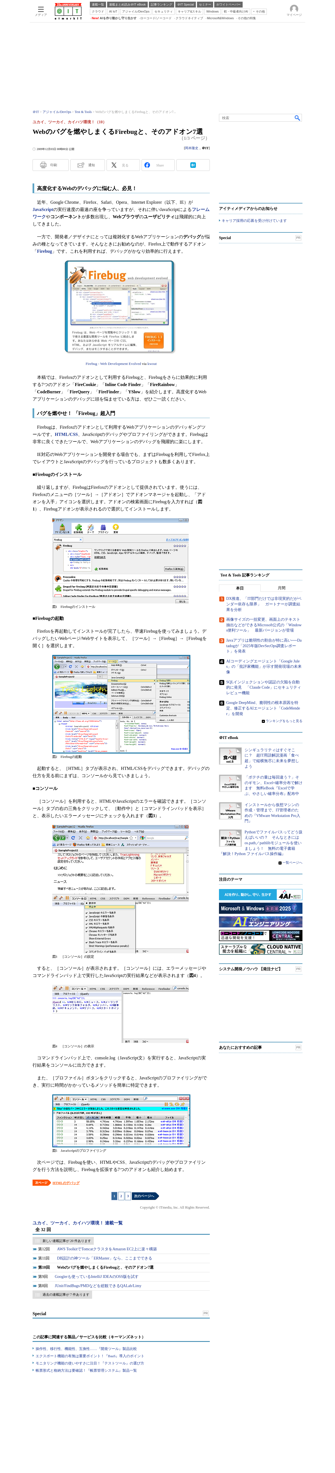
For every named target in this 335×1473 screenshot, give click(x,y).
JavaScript (43, 209)
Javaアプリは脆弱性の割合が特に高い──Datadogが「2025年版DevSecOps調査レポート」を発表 (264, 645)
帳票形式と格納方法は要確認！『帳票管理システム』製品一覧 (86, 1370)
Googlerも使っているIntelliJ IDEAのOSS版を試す (97, 1277)
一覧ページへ (292, 863)
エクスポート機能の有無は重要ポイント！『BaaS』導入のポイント (90, 1356)
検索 (298, 118)
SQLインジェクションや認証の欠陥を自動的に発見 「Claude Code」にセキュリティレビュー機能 (263, 687)
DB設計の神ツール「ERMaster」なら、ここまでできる (104, 1258)
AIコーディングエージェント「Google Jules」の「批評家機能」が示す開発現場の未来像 (264, 666)
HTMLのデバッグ (66, 1183)
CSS (74, 434)
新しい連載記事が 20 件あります (67, 1241)
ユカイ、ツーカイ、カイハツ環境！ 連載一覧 (78, 1223)
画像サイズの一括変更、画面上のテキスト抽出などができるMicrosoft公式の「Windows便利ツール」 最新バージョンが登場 (264, 625)
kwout (152, 364)
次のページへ (144, 1196)
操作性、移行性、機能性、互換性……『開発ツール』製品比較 (86, 1349)
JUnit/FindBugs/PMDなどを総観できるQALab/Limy (98, 1286)
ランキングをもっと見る (284, 721)
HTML (61, 434)
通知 (91, 165)
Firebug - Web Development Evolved (113, 364)
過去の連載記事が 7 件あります (66, 1295)
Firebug (44, 251)
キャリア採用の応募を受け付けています (254, 221)
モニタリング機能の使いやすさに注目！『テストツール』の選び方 (90, 1363)
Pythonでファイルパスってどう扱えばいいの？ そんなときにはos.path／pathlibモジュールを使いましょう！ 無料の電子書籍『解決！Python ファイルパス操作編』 (260, 843)
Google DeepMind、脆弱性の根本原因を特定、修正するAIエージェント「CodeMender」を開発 (263, 708)
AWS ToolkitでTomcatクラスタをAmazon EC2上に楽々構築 (107, 1249)
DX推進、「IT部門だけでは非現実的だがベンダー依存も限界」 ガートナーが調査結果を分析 (264, 604)
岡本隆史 (191, 148)
